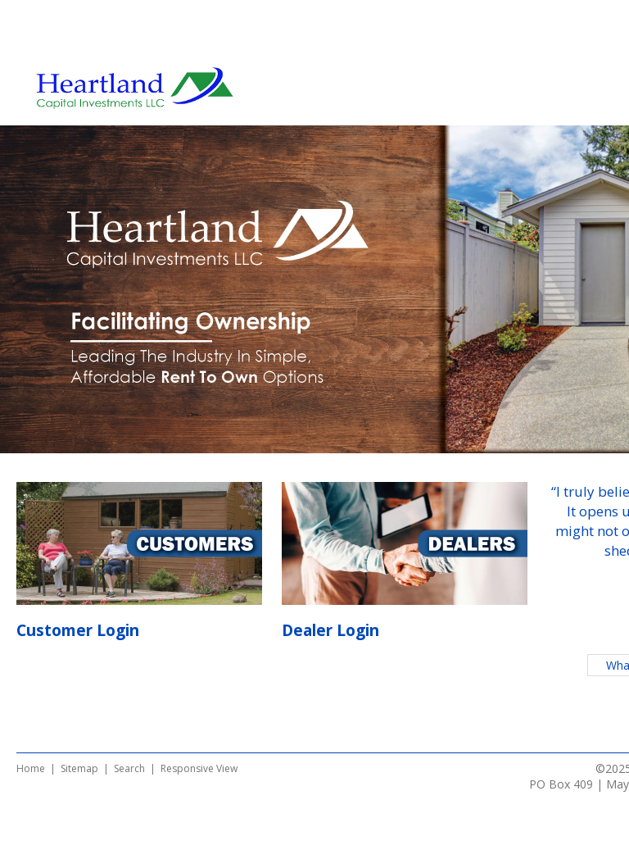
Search (129, 768)
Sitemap (79, 768)
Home (30, 768)
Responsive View (199, 768)
